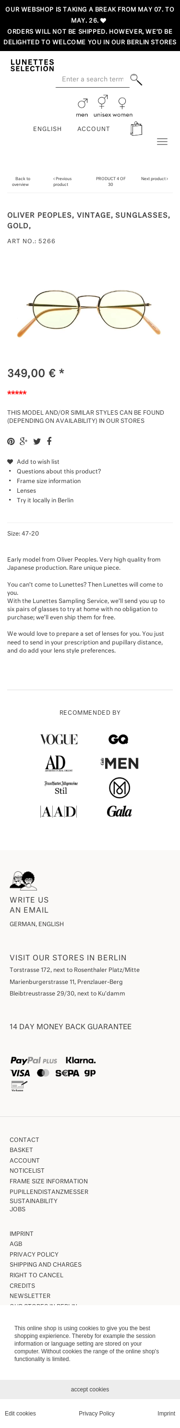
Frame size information (49, 482)
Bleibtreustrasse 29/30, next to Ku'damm (67, 994)
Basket (21, 1150)
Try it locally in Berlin (45, 501)
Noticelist (27, 1171)
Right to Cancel (36, 1276)
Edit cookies (20, 1413)
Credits (22, 1286)
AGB (16, 1244)
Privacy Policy (34, 1255)
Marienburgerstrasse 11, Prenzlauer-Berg (66, 982)
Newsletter (30, 1296)
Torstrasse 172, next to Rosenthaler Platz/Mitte (75, 970)
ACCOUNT (94, 129)
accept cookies (90, 1389)
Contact (24, 1140)
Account (25, 1161)
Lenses (26, 491)
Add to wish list (33, 462)
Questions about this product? (54, 472)
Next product (153, 179)
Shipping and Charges (46, 1265)
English (47, 129)
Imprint (22, 1234)
